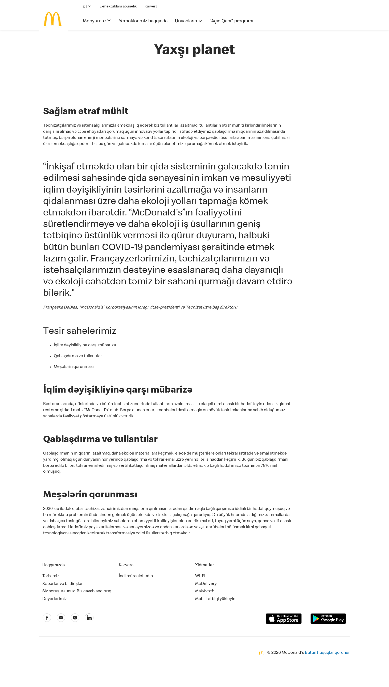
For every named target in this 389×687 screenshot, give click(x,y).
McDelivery (206, 584)
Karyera (151, 7)
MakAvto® (204, 591)
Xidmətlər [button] (204, 565)
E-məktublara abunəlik (118, 7)
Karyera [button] (126, 565)
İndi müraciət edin (136, 576)
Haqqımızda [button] (53, 565)
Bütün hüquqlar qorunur (327, 653)
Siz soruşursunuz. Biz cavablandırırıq (76, 591)
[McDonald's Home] (53, 19)
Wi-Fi (200, 576)
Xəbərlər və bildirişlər (62, 584)
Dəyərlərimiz (54, 599)
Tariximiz (50, 576)
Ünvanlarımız (188, 21)
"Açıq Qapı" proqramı (231, 21)
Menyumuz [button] (97, 21)
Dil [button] (87, 6)
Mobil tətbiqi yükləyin (215, 599)
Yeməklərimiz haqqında (143, 21)
